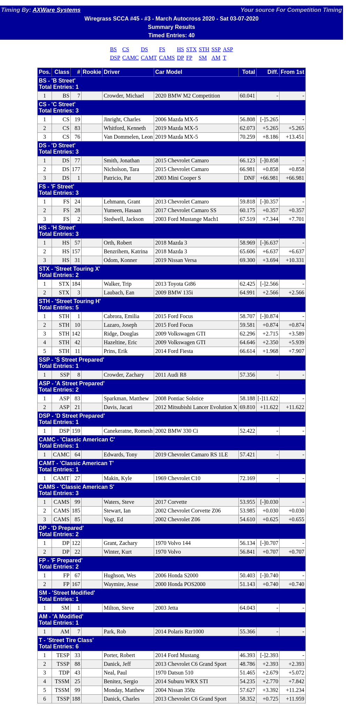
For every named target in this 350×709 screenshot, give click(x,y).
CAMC (130, 58)
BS (113, 49)
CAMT (149, 58)
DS (144, 49)
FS (162, 49)
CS (125, 49)
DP (180, 58)
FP (189, 58)
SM (203, 58)
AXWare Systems (56, 10)
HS (180, 49)
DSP (115, 58)
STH (204, 49)
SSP (216, 49)
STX (191, 49)
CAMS (167, 58)
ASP (228, 49)
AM (215, 58)
